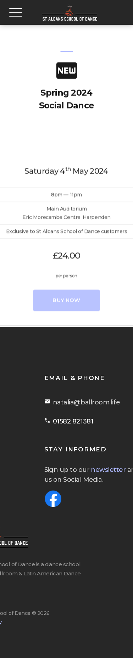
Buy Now (66, 326)
